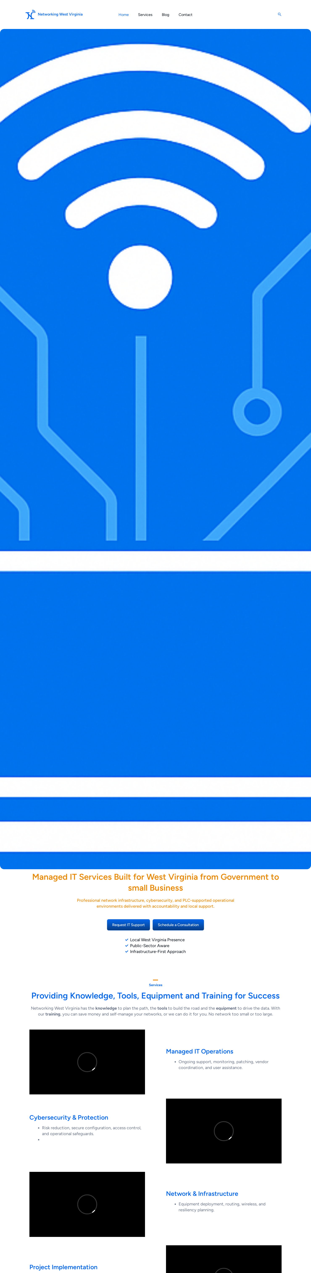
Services (145, 14)
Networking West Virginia (60, 14)
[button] (280, 14)
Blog (166, 14)
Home (122, 14)
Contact (187, 14)
